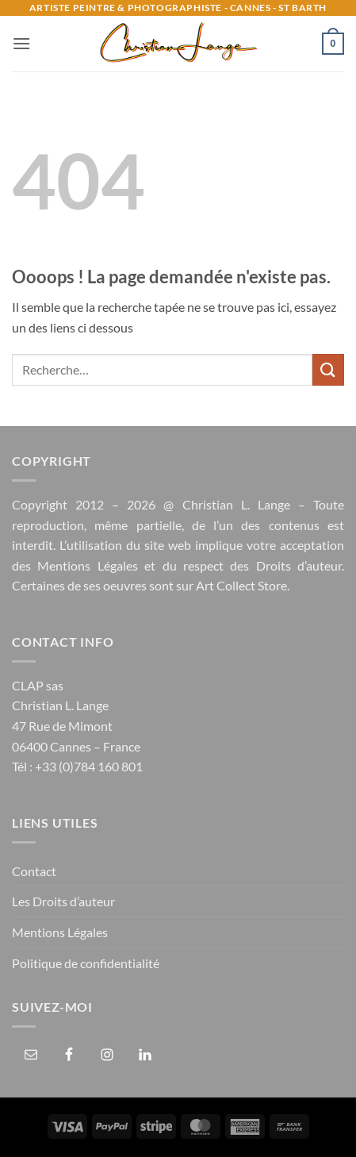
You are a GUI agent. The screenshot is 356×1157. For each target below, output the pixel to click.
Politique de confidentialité (85, 963)
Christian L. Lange (236, 504)
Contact (34, 870)
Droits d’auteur (299, 565)
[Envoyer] (328, 369)
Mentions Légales (87, 565)
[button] (21, 43)
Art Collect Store (241, 585)
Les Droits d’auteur (63, 901)
